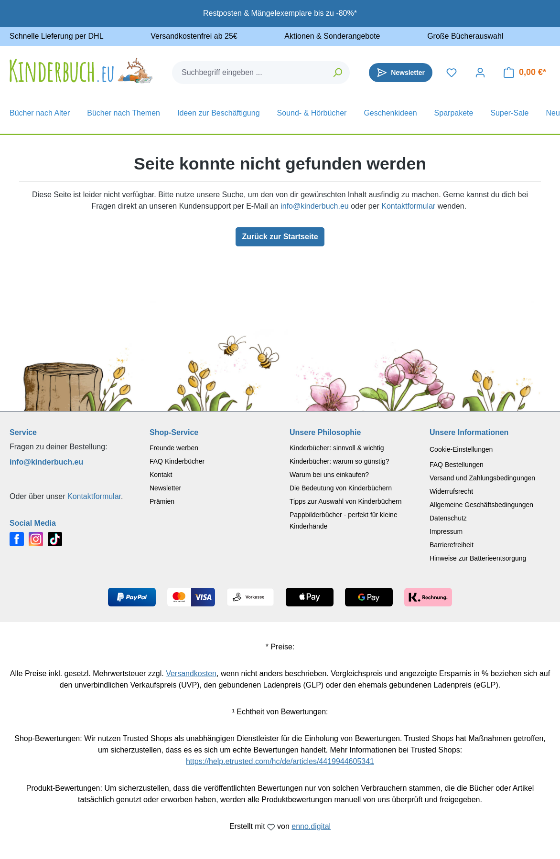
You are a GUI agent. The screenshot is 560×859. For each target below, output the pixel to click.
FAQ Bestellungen (457, 464)
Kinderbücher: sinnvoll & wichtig (337, 448)
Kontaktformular (408, 206)
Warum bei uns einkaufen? (329, 474)
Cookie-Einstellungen (461, 449)
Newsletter (165, 488)
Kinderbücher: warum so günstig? (339, 461)
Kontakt (161, 474)
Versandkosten (191, 673)
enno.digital (311, 826)
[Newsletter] (400, 72)
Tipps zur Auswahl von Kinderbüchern (346, 501)
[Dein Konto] (480, 73)
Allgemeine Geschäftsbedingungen (481, 505)
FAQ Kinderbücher (177, 461)
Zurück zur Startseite (280, 237)
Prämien (162, 501)
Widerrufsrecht (451, 491)
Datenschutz (448, 518)
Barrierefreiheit (452, 545)
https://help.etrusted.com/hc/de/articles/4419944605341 (280, 761)
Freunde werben (174, 448)
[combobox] (249, 72)
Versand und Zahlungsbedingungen (482, 478)
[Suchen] (338, 72)
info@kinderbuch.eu (314, 206)
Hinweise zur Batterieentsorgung (478, 558)
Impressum (446, 531)
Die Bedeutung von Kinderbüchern (341, 488)
